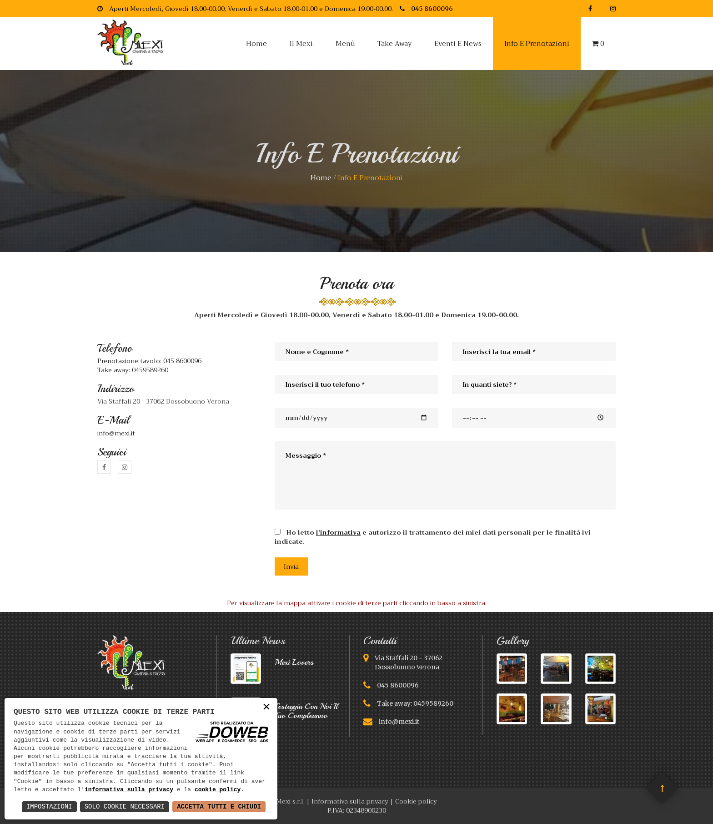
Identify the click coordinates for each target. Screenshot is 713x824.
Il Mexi (301, 44)
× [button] (266, 707)
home (321, 178)
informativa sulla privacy (129, 790)
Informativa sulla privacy (349, 801)
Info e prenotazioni (536, 44)
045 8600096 (398, 685)
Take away (394, 44)
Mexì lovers (294, 662)
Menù (345, 44)
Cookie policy (416, 801)
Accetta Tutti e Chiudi (219, 806)
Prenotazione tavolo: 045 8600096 (149, 360)
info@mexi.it (116, 433)
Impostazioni (49, 806)
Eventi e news (458, 44)
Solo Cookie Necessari (125, 806)
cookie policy (218, 790)
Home (256, 44)
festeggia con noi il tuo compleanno (306, 710)
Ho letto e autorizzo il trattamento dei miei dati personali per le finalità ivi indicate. (433, 536)
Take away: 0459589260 (132, 369)
